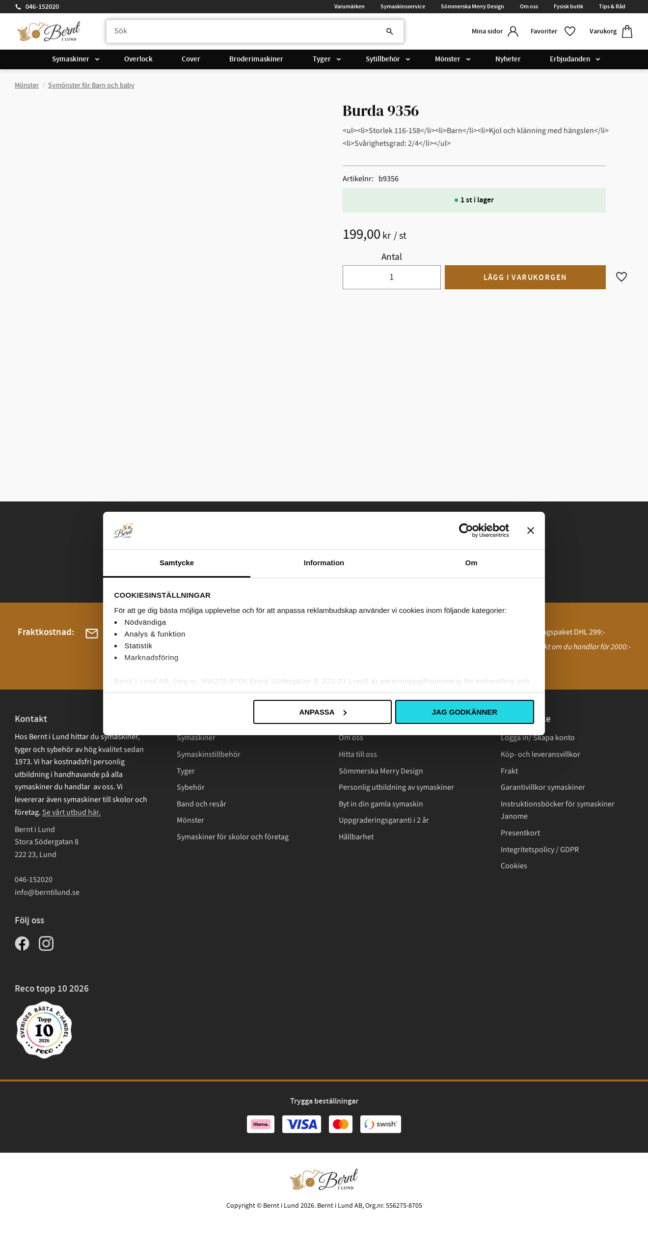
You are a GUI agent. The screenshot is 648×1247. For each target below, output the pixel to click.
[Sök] (383, 32)
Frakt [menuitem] (509, 771)
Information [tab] (324, 562)
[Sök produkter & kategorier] (252, 32)
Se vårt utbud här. (71, 812)
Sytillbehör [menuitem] (383, 60)
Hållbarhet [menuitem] (356, 836)
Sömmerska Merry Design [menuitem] (472, 6)
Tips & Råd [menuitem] (612, 6)
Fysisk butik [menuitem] (568, 6)
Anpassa (322, 712)
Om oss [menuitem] (529, 6)
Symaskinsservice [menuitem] (402, 6)
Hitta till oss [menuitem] (358, 754)
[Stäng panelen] (530, 530)
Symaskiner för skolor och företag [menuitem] (233, 836)
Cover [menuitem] (191, 60)
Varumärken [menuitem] (349, 6)
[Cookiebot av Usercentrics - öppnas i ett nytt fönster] (466, 530)
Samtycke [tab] (177, 562)
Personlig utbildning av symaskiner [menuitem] (396, 787)
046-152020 (42, 6)
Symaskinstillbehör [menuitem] (209, 754)
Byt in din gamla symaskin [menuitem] (381, 804)
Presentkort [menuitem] (520, 833)
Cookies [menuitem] (514, 865)
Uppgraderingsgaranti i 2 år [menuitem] (384, 820)
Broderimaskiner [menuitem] (256, 60)
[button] (552, 31)
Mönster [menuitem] (447, 60)
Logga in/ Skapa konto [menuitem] (538, 737)
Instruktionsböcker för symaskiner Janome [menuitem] (558, 810)
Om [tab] (471, 562)
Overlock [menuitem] (138, 60)
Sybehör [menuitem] (191, 787)
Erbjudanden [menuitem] (570, 60)
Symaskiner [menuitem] (70, 60)
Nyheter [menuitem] (508, 60)
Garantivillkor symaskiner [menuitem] (543, 787)
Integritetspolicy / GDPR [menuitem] (540, 849)
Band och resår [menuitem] (201, 804)
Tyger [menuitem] (322, 60)
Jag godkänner (464, 712)
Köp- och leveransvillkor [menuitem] (540, 754)
